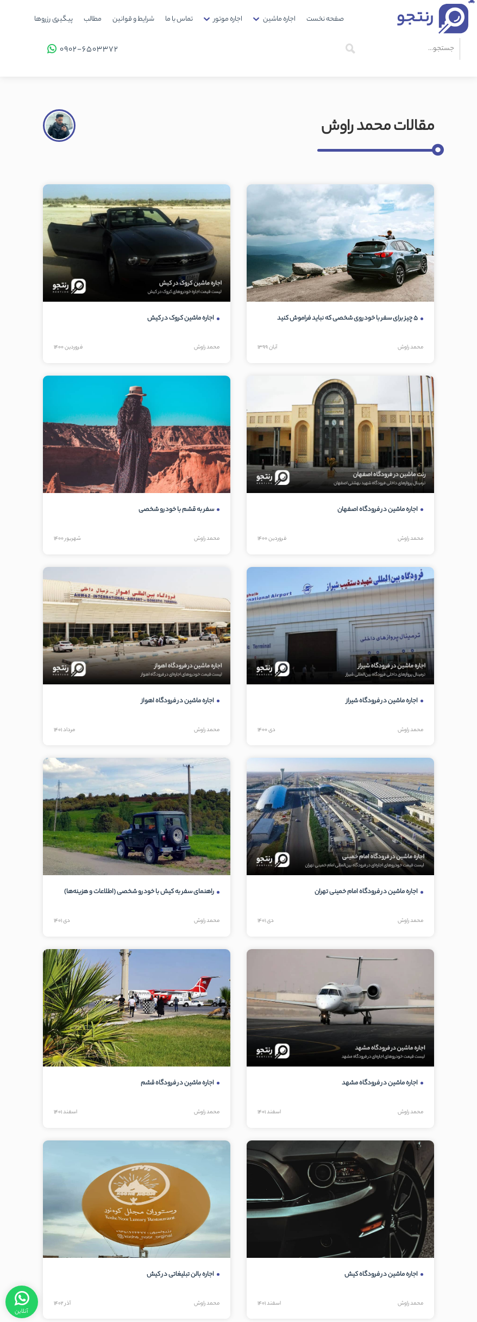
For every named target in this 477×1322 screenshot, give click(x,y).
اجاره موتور (228, 19)
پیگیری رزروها (53, 19)
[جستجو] (350, 49)
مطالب (93, 19)
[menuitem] (325, 19)
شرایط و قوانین (133, 19)
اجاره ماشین (279, 19)
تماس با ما (179, 19)
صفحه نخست (325, 19)
